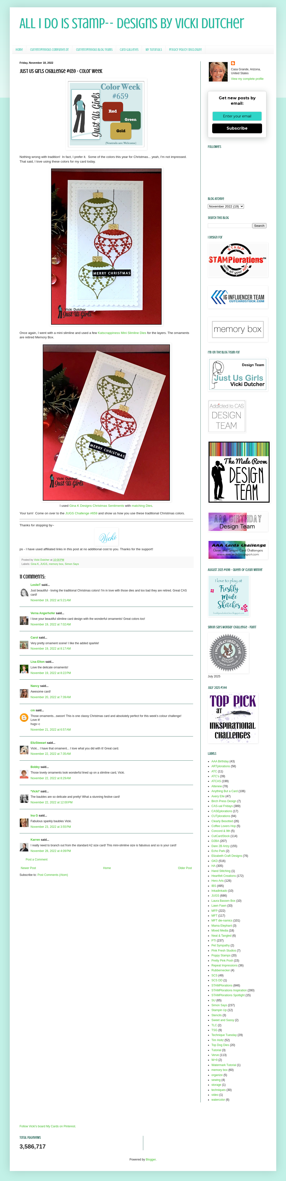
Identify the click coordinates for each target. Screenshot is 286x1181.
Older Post (185, 868)
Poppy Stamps (221, 955)
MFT (214, 915)
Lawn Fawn (218, 905)
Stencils (216, 1015)
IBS (213, 886)
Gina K (35, 563)
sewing (215, 1080)
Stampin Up (219, 1010)
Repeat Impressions (224, 965)
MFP (214, 910)
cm (33, 710)
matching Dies (142, 506)
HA (213, 866)
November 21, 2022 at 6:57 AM (51, 729)
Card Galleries (129, 50)
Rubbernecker (220, 970)
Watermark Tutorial (223, 1065)
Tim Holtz (217, 1040)
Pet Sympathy (220, 945)
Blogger (151, 1159)
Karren (35, 839)
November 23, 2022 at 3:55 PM (51, 827)
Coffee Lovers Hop (223, 826)
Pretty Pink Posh (222, 960)
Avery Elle (218, 796)
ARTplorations (220, 766)
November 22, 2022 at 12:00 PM (52, 802)
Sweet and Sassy (222, 1020)
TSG (214, 1030)
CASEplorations (221, 811)
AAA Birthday (220, 761)
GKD (214, 861)
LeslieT (36, 585)
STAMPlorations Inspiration (229, 990)
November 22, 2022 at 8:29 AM (51, 778)
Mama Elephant (221, 925)
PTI (213, 940)
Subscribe (237, 128)
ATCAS (216, 781)
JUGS (43, 563)
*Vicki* (35, 791)
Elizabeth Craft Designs (226, 856)
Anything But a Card (224, 791)
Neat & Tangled (221, 935)
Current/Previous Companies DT (49, 50)
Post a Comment (36, 859)
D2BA (215, 841)
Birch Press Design (223, 801)
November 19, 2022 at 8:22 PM (51, 673)
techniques (218, 1090)
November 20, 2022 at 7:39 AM (51, 697)
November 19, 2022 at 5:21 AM (51, 600)
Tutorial (216, 1050)
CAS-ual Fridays (222, 806)
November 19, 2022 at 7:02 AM (51, 624)
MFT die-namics (221, 920)
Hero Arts (217, 880)
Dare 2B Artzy (220, 846)
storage (216, 1085)
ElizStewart (38, 743)
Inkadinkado (219, 890)
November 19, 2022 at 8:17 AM (51, 648)
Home (19, 50)
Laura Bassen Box (223, 900)
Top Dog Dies (220, 1045)
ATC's (215, 776)
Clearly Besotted (222, 821)
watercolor (218, 1099)
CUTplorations (220, 816)
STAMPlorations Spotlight (228, 995)
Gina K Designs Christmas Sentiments (96, 506)
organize (217, 1075)
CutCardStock (220, 836)
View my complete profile (247, 79)
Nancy (35, 686)
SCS (214, 975)
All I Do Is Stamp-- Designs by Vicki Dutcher (132, 23)
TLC (214, 1025)
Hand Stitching (221, 871)
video (215, 1095)
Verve (215, 1055)
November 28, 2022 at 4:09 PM (51, 851)
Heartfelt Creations (223, 876)
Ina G (34, 815)
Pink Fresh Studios (223, 950)
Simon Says (72, 563)
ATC (214, 771)
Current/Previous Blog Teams (94, 50)
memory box (56, 563)
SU (213, 1000)
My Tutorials (154, 50)
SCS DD (216, 980)
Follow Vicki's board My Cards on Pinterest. (48, 1126)
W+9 (214, 1060)
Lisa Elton (37, 661)
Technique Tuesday (224, 1035)
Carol (34, 637)
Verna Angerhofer (43, 613)
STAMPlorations (221, 985)
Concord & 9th (220, 831)
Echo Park (218, 851)
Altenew (216, 786)
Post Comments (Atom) (52, 875)
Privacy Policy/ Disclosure (185, 50)
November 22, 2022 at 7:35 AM (51, 754)
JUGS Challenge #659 (81, 513)
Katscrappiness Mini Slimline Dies (122, 333)
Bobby (35, 767)
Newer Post (28, 868)
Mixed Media (219, 930)
